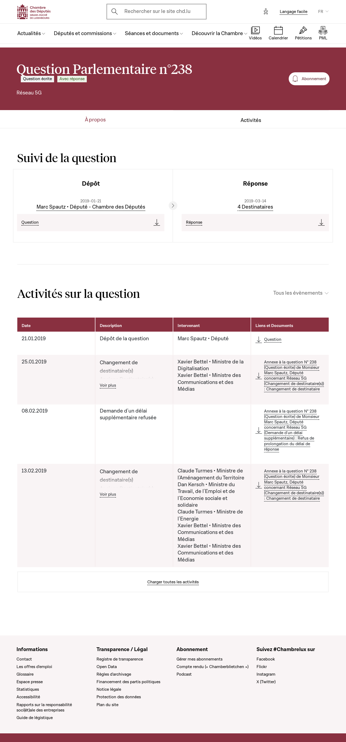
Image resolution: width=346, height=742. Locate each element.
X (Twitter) (266, 682)
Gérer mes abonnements (199, 659)
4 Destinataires (255, 206)
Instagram (266, 674)
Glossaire (25, 674)
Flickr (262, 666)
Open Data (107, 666)
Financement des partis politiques (128, 682)
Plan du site (107, 704)
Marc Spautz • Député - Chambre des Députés (90, 206)
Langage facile (293, 11)
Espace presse (29, 682)
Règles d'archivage (114, 674)
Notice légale (109, 689)
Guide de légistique (34, 717)
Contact (24, 659)
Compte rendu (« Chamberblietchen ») (212, 666)
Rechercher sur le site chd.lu (157, 11)
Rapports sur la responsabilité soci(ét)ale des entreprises (44, 707)
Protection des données (119, 697)
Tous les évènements (297, 293)
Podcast (184, 674)
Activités (251, 120)
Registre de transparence (120, 659)
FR (320, 11)
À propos (95, 120)
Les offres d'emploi (34, 666)
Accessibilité (28, 697)
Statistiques (27, 689)
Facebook (266, 659)
